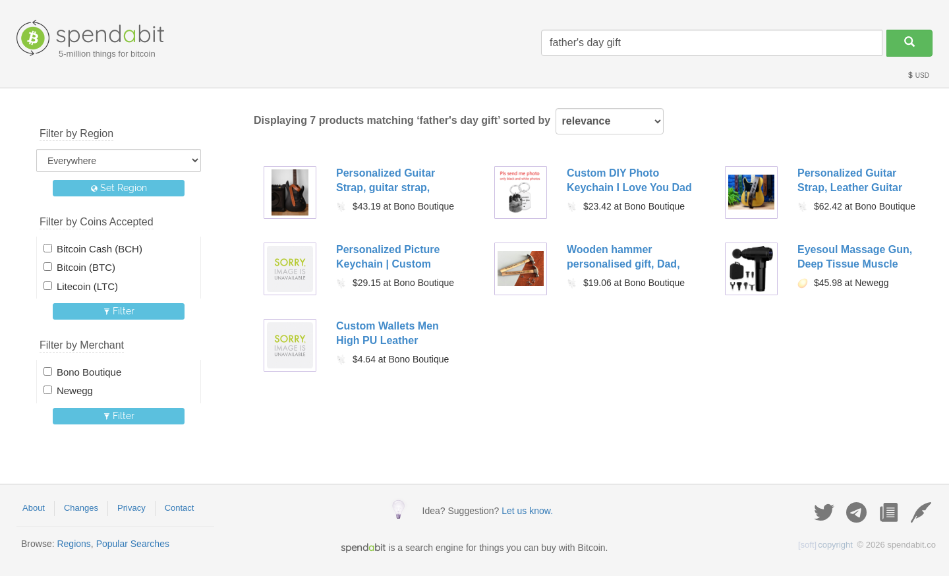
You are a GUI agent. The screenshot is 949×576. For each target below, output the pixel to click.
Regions (73, 543)
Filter (118, 311)
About (33, 508)
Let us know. (527, 510)
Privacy (131, 508)
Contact (179, 508)
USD (918, 75)
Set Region (119, 188)
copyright (825, 545)
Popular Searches (132, 543)
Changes (81, 508)
